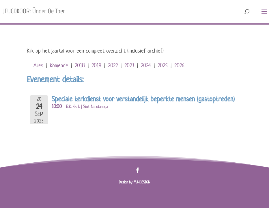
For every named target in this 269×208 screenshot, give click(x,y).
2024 (146, 65)
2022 (113, 65)
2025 (163, 65)
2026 (179, 65)
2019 (96, 65)
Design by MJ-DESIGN (134, 182)
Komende (59, 65)
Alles (38, 65)
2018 (80, 65)
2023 (129, 65)
